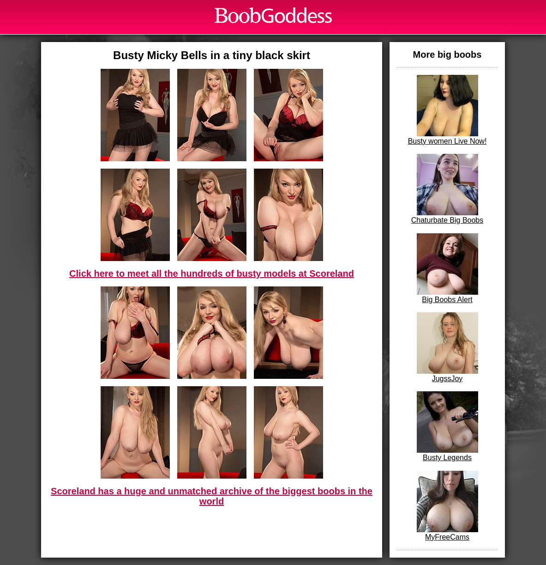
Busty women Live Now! (447, 110)
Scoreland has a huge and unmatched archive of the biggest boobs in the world (211, 496)
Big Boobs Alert (447, 268)
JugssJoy (447, 347)
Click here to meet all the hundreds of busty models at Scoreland (211, 273)
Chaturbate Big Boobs (447, 189)
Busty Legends (447, 426)
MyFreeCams (447, 506)
